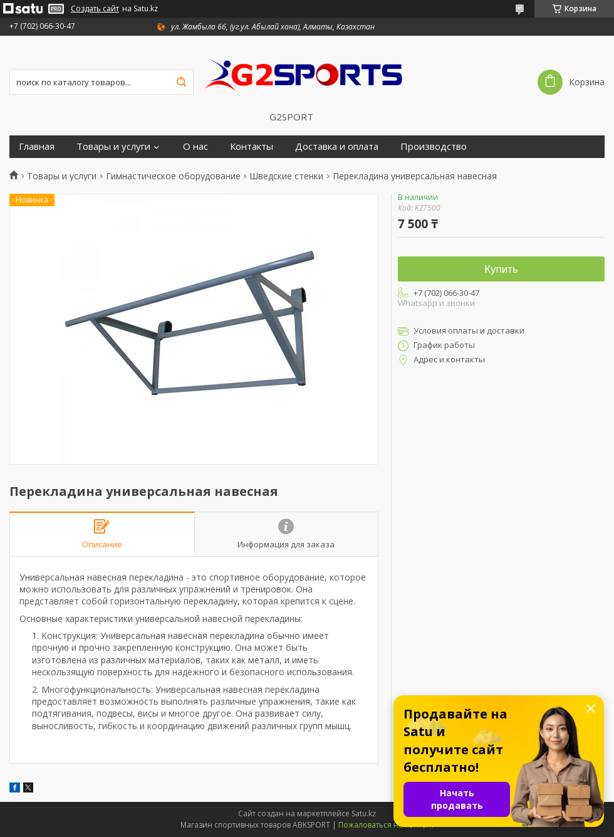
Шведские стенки (286, 176)
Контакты (251, 146)
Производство (433, 146)
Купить (501, 269)
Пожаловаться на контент (386, 824)
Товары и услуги (113, 146)
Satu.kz (363, 813)
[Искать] (181, 82)
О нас (195, 146)
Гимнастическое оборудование (173, 176)
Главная (37, 146)
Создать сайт (95, 8)
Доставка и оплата (336, 146)
